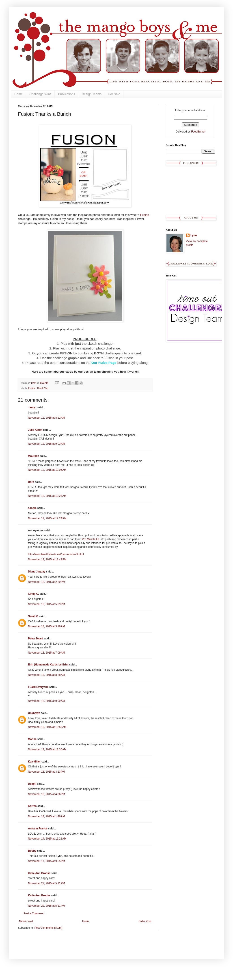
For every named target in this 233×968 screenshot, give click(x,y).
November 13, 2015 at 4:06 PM (46, 794)
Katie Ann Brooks (39, 873)
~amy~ (32, 407)
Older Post (144, 921)
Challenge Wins (40, 94)
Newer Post (26, 921)
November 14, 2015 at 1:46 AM (46, 816)
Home (18, 94)
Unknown (34, 713)
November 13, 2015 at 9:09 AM (46, 701)
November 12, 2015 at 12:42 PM (47, 559)
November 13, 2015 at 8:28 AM (46, 674)
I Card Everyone (38, 687)
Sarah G (33, 616)
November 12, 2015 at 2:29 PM (46, 581)
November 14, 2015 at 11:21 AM (47, 838)
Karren (32, 806)
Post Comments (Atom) (48, 927)
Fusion (144, 215)
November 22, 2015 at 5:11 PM (46, 883)
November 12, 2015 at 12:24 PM (47, 518)
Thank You (42, 388)
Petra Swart (35, 638)
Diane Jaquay (36, 571)
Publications (66, 94)
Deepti (32, 783)
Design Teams (91, 94)
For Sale (114, 94)
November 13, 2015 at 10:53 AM (47, 727)
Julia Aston (35, 429)
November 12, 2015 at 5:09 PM (46, 604)
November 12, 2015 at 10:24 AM (47, 495)
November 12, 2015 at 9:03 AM (46, 443)
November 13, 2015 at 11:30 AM (47, 749)
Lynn (193, 235)
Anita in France (37, 828)
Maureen (33, 455)
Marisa (32, 739)
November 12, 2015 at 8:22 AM (46, 417)
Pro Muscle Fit (90, 539)
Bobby (32, 850)
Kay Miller (34, 761)
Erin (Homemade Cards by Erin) (48, 664)
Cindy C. (33, 593)
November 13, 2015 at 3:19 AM (46, 626)
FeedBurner (198, 131)
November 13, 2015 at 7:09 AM (46, 652)
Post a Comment (33, 913)
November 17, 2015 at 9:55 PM (46, 861)
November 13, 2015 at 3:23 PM (46, 771)
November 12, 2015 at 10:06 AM (47, 469)
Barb (31, 482)
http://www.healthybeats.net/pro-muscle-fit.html (56, 554)
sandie (32, 508)
